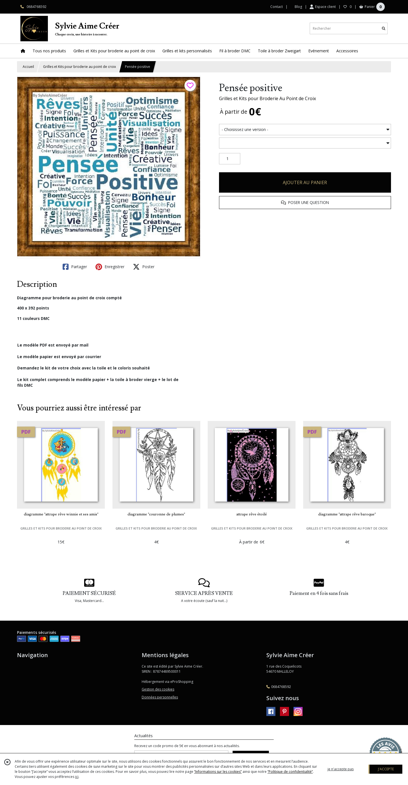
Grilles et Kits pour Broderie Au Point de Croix (267, 98)
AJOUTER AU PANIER (305, 182)
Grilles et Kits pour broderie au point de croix (79, 66)
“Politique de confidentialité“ (290, 771)
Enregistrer (109, 266)
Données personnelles (160, 697)
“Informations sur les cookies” (218, 771)
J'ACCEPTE (386, 769)
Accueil (28, 66)
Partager (75, 266)
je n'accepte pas (341, 769)
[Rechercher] (383, 28)
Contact (276, 6)
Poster (143, 266)
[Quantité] (229, 158)
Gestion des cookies (158, 689)
